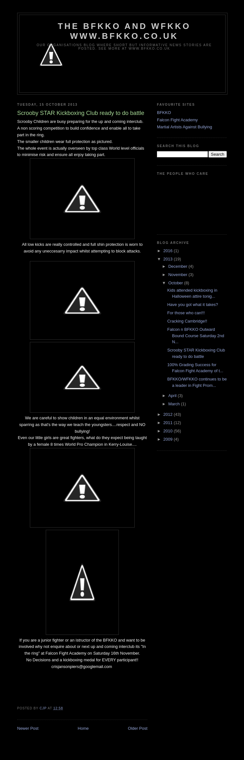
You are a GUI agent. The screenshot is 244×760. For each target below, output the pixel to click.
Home (83, 728)
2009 (168, 439)
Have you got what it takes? (192, 304)
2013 (168, 259)
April (173, 395)
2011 (168, 422)
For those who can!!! (186, 312)
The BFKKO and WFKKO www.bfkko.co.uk (124, 31)
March (174, 403)
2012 (168, 414)
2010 (168, 431)
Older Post (137, 728)
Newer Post (27, 728)
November (178, 274)
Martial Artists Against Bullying (184, 126)
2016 (168, 250)
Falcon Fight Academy (177, 119)
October (176, 283)
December (178, 266)
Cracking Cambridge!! (187, 321)
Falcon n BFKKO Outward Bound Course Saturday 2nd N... (195, 335)
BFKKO (164, 112)
